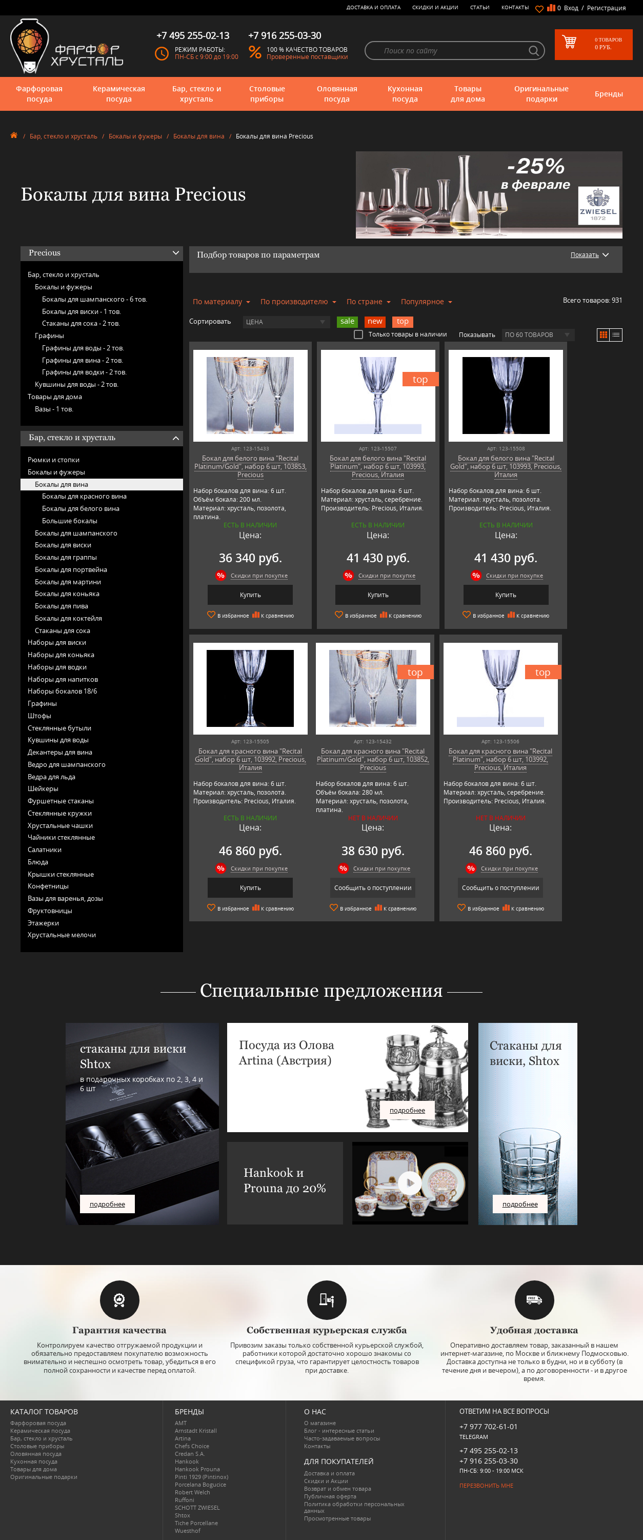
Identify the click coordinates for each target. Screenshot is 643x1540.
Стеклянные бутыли (59, 728)
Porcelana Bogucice (200, 1484)
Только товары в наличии (400, 334)
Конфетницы (48, 886)
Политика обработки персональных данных (354, 1507)
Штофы (39, 715)
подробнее (107, 1204)
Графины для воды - (83, 347)
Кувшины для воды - (76, 384)
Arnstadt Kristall (196, 1430)
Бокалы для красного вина (84, 496)
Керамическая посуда (119, 94)
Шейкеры (43, 788)
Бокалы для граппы (66, 557)
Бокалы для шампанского (76, 533)
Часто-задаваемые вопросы (342, 1438)
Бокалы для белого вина (80, 508)
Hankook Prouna (197, 1469)
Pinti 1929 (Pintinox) (201, 1476)
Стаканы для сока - (81, 323)
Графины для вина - (82, 360)
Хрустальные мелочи (62, 934)
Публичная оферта (330, 1496)
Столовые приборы (267, 94)
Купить (241, 594)
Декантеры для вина (60, 752)
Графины (49, 335)
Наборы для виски (57, 642)
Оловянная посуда (337, 94)
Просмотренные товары (337, 1518)
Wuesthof (187, 1530)
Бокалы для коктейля (68, 618)
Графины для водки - (84, 372)
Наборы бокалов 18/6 (62, 691)
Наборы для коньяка (61, 654)
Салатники (45, 849)
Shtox (182, 1515)
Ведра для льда (51, 776)
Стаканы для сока (62, 630)
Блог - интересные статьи (339, 1430)
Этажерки (43, 922)
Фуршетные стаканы (61, 800)
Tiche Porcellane (196, 1523)
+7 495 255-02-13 (488, 1450)
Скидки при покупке (250, 575)
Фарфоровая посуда (39, 94)
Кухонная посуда (405, 94)
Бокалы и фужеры (135, 136)
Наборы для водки (57, 667)
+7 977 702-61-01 (488, 1426)
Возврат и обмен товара (337, 1488)
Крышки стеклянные (61, 874)
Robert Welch (192, 1492)
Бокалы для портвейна (71, 569)
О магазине (320, 1423)
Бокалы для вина (199, 136)
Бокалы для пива (61, 605)
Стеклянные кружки (60, 813)
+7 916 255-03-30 (488, 1461)
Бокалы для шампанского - (94, 299)
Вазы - (54, 408)
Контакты (515, 7)
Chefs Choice (192, 1446)
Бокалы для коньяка (67, 593)
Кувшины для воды (58, 739)
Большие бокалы (69, 520)
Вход (571, 8)
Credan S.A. (190, 1453)
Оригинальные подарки (541, 94)
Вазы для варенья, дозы (65, 898)
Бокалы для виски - (81, 311)
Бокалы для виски (63, 544)
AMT (181, 1423)
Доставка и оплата (373, 7)
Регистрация (606, 8)
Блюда (38, 861)
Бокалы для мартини (68, 581)
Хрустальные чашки (60, 825)
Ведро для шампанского (67, 764)
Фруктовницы (50, 910)
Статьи (480, 7)
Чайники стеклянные (61, 837)
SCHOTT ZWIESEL (197, 1507)
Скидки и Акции (435, 7)
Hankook (187, 1461)
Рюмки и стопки (53, 459)
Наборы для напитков (63, 679)
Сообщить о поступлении (241, 887)
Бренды (609, 93)
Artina (183, 1438)
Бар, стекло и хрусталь (196, 94)
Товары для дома (468, 94)
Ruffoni (184, 1500)
